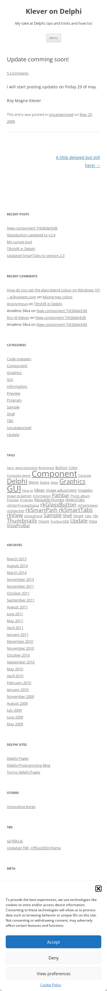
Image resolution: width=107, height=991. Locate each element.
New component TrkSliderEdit (32, 228)
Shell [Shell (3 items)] (67, 515)
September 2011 (21, 600)
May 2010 (15, 668)
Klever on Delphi (54, 11)
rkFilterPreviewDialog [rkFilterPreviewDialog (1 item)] (23, 505)
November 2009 (20, 696)
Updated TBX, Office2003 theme (34, 847)
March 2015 (17, 558)
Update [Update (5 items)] (79, 520)
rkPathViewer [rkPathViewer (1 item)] (88, 505)
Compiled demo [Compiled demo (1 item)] (19, 476)
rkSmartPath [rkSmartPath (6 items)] (41, 510)
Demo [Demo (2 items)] (34, 482)
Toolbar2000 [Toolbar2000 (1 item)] (60, 521)
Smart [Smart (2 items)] (78, 515)
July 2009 (14, 710)
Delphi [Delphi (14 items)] (17, 481)
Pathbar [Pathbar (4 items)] (60, 495)
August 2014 (17, 565)
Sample (13, 407)
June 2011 (15, 613)
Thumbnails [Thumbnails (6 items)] (22, 520)
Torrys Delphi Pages (23, 772)
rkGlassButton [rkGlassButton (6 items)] (58, 504)
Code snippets (19, 358)
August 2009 (17, 703)
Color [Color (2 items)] (73, 467)
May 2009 (15, 724)
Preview (13, 393)
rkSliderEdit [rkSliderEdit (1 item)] (15, 511)
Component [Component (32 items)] (54, 473)
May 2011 (15, 620)
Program (14, 400)
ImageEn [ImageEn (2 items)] (85, 490)
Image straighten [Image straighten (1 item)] (19, 496)
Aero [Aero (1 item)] (10, 468)
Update (13, 434)
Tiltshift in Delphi (21, 248)
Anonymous (17, 303)
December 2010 (20, 641)
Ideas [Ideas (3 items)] (39, 490)
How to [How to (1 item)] (27, 490)
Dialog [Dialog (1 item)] (44, 482)
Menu (53, 38)
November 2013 (20, 579)
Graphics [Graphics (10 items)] (72, 481)
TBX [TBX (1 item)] (95, 516)
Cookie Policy (50, 984)
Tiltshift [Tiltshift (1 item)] (43, 521)
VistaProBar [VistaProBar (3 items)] (18, 525)
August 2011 (17, 607)
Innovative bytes (21, 806)
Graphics (14, 372)
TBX (10, 420)
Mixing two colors (57, 296)
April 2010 (15, 675)
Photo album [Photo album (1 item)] (80, 496)
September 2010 (21, 662)
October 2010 (18, 655)
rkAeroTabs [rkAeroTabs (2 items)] (75, 499)
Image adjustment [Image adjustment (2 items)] (61, 490)
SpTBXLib (15, 841)
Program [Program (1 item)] (26, 500)
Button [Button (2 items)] (61, 467)
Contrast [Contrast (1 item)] (84, 476)
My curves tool (19, 241)
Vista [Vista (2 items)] (93, 521)
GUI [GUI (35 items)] (14, 488)
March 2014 (17, 572)
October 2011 (18, 593)
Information (17, 386)
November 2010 (20, 648)
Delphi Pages (18, 758)
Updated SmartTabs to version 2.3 (35, 255)
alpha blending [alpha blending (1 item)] (26, 468)
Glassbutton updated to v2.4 (31, 234)
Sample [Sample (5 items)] (53, 515)
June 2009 (15, 717)
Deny (54, 958)
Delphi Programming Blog (28, 765)
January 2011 (18, 634)
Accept (53, 942)
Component (17, 365)
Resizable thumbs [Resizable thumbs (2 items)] (49, 499)
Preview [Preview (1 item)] (13, 500)
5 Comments (18, 73)
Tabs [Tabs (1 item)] (88, 516)
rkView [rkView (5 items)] (15, 515)
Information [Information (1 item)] (42, 496)
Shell (11, 413)
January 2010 (18, 689)
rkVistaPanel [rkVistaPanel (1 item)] (33, 516)
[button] (98, 888)
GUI (10, 379)
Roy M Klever (18, 317)
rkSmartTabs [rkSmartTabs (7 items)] (76, 510)
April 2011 (15, 627)
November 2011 (20, 586)
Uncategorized (61, 114)
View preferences (53, 973)
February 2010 (19, 682)
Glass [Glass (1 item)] (54, 482)
